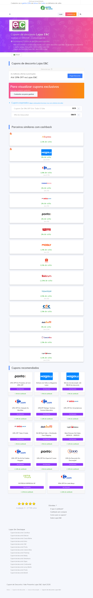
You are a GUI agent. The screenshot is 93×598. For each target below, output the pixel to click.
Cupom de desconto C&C (18, 544)
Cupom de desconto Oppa (18, 561)
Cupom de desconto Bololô (19, 573)
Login (60, 14)
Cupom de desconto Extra (18, 541)
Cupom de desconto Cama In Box (21, 550)
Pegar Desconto (75, 76)
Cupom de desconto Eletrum (19, 535)
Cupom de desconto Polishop (19, 553)
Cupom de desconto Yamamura (20, 558)
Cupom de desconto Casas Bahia (21, 538)
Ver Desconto (20, 389)
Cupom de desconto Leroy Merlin (21, 567)
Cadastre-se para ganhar (24, 94)
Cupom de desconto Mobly (19, 555)
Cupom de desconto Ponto (19, 547)
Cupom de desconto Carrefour (20, 532)
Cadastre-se (71, 14)
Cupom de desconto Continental (20, 564)
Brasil (17, 54)
